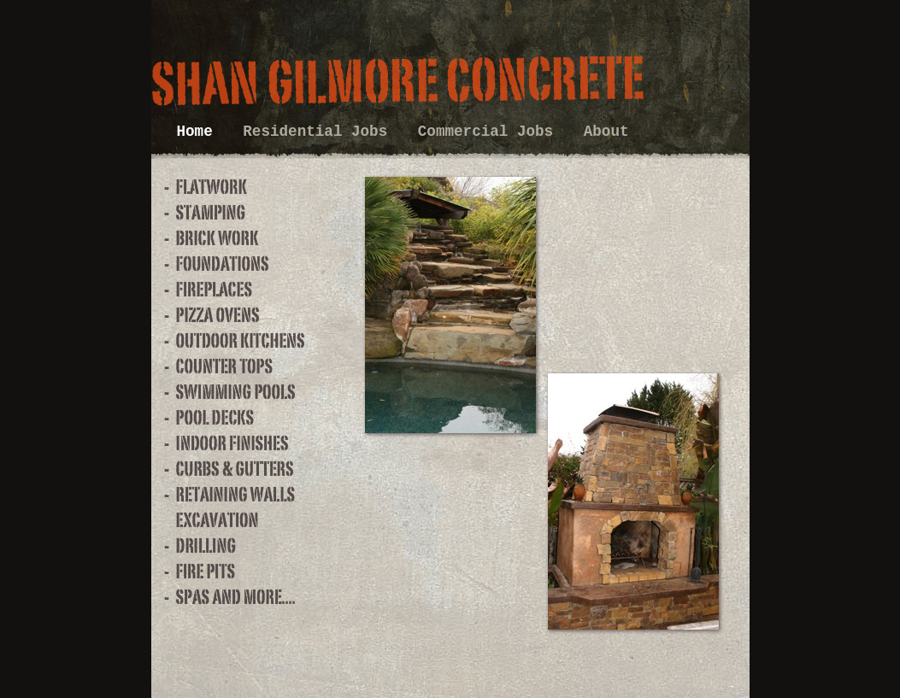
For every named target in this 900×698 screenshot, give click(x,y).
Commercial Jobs (490, 131)
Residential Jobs (320, 131)
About (606, 131)
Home (199, 131)
